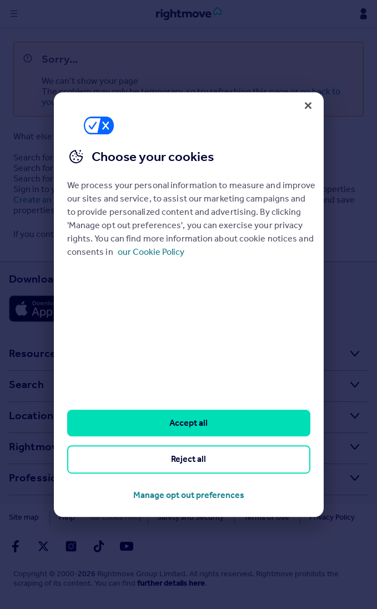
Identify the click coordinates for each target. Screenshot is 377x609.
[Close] (308, 105)
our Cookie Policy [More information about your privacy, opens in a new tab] (151, 251)
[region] (189, 304)
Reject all (188, 459)
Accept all (188, 422)
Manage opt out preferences (188, 495)
